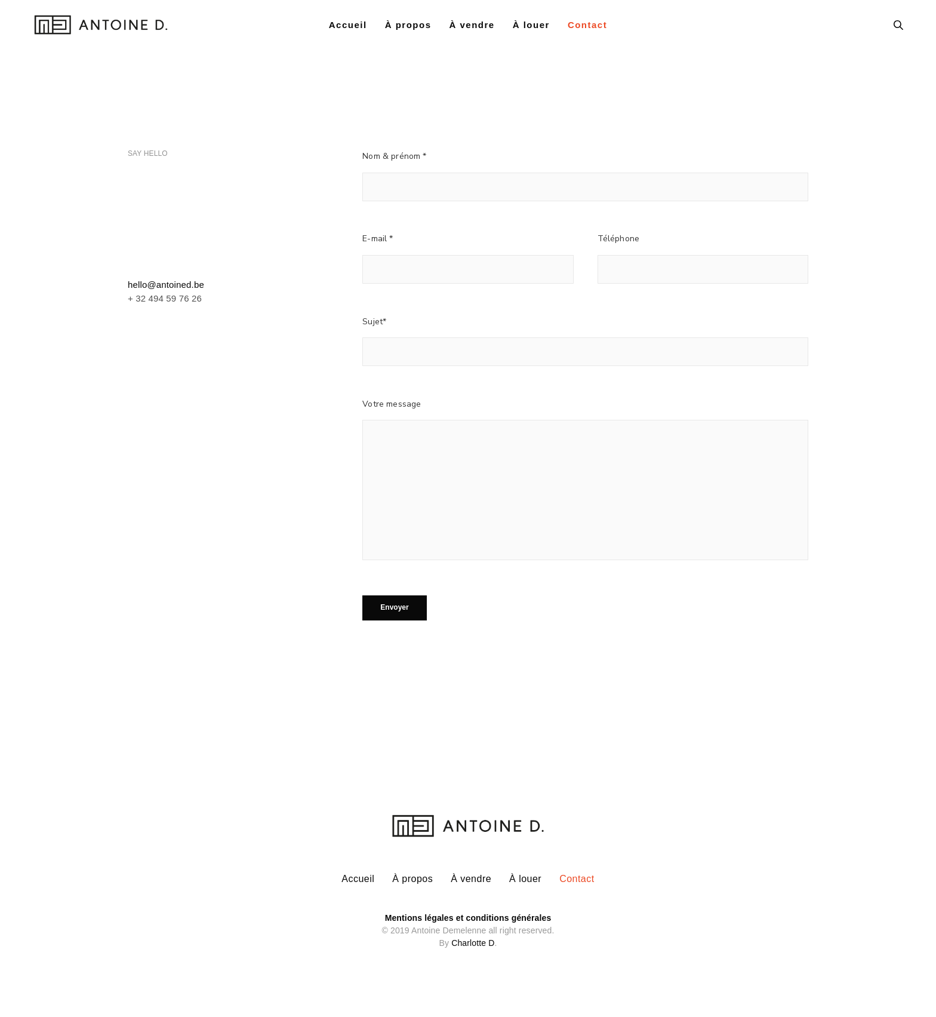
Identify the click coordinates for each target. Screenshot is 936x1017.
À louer (531, 28)
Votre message (391, 404)
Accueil (348, 28)
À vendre (471, 28)
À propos (408, 28)
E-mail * (377, 238)
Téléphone (618, 238)
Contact (587, 28)
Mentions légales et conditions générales (468, 913)
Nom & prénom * (394, 156)
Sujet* (374, 321)
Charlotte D (472, 939)
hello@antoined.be (166, 284)
